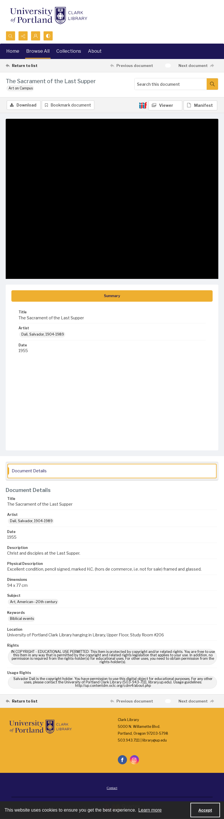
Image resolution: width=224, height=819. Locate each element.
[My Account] (35, 35)
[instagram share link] (134, 759)
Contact (112, 788)
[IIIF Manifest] (200, 105)
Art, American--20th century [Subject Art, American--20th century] (33, 602)
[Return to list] (33, 65)
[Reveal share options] (23, 35)
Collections (68, 51)
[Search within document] (212, 84)
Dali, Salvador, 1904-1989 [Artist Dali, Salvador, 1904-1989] (42, 334)
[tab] (112, 296)
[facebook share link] (122, 759)
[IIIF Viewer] (165, 105)
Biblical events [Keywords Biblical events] (22, 618)
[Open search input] (10, 35)
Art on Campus (21, 88)
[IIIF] (142, 105)
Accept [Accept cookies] (205, 810)
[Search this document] (171, 84)
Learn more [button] (150, 810)
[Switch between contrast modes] (48, 35)
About (95, 51)
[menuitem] (112, 787)
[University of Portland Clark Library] (48, 15)
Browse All (38, 51)
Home (12, 51)
